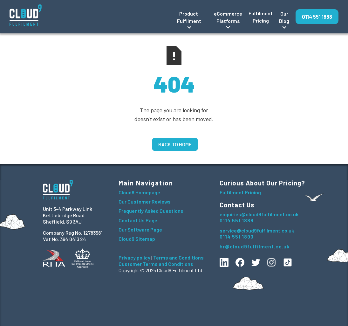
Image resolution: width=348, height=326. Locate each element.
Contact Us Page (138, 220)
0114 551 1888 (317, 16)
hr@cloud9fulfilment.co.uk (255, 246)
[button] (189, 16)
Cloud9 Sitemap (137, 239)
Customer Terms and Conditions (156, 264)
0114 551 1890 (237, 236)
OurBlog (284, 17)
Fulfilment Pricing (261, 17)
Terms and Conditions (178, 257)
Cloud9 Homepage (139, 192)
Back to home (175, 144)
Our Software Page (140, 229)
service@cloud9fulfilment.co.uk (257, 230)
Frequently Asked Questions (151, 211)
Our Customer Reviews (145, 201)
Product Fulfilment (189, 17)
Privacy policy (134, 257)
